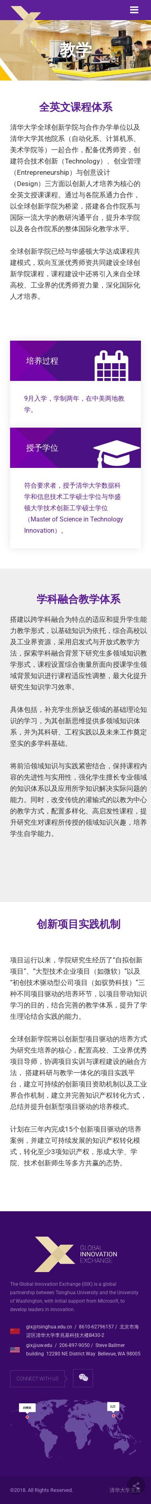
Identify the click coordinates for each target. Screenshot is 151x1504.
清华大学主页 (125, 1490)
